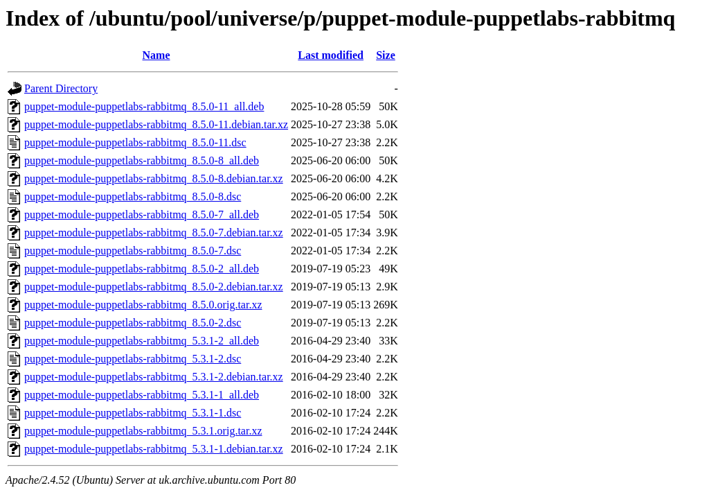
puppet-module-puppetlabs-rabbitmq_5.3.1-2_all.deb (141, 341)
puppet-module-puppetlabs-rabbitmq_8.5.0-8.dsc (132, 196)
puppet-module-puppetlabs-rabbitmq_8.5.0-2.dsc (132, 323)
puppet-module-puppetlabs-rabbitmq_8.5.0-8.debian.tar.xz (153, 178)
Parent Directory (61, 88)
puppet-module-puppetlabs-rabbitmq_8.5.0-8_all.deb (141, 160)
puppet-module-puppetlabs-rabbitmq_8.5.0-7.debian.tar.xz (153, 232)
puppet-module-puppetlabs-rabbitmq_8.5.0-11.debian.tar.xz (156, 124)
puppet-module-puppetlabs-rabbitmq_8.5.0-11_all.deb (144, 106)
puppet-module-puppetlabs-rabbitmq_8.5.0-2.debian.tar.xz (153, 286)
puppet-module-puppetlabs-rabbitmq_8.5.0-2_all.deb (141, 268)
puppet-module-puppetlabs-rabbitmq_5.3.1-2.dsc (132, 359)
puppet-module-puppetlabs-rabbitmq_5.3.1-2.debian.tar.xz (153, 377)
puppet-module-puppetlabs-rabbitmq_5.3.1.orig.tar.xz (143, 431)
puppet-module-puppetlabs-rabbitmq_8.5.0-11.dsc (135, 142)
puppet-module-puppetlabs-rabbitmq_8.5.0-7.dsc (132, 250)
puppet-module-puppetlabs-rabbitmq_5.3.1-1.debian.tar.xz (153, 449)
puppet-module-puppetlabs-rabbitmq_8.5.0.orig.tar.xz (143, 304)
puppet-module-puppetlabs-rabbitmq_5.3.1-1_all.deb (141, 395)
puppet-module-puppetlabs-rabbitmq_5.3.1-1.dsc (132, 413)
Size (385, 55)
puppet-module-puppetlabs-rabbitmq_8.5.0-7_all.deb (141, 214)
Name (156, 55)
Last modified (331, 55)
